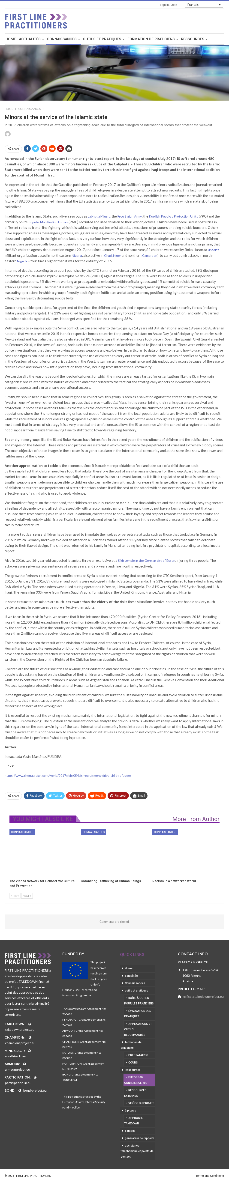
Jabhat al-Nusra (99, 217)
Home (25, 39)
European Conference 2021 (136, 1080)
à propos (130, 1111)
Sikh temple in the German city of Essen (146, 561)
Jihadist (213, 250)
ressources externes (135, 1093)
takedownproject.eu (19, 1030)
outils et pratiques (116, 39)
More (200, 39)
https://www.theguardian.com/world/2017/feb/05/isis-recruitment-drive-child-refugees (68, 776)
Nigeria (77, 256)
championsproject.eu (20, 1044)
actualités (44, 39)
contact (130, 1131)
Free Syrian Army (130, 217)
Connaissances (76, 39)
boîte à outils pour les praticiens (139, 1001)
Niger (117, 256)
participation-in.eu (18, 1083)
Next (27, 896)
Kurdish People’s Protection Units (173, 217)
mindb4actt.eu (15, 1057)
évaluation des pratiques (137, 1014)
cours (133, 1063)
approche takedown (133, 1121)
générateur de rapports (139, 1139)
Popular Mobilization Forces (48, 222)
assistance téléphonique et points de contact (137, 1152)
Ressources (133, 1070)
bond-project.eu (35, 1091)
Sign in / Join (168, 4)
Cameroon (149, 256)
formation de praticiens (165, 39)
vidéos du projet (141, 1103)
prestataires (138, 1056)
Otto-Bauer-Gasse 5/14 (200, 971)
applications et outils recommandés (138, 1030)
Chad (108, 256)
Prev (15, 896)
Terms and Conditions (210, 1176)
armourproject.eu (17, 1070)
